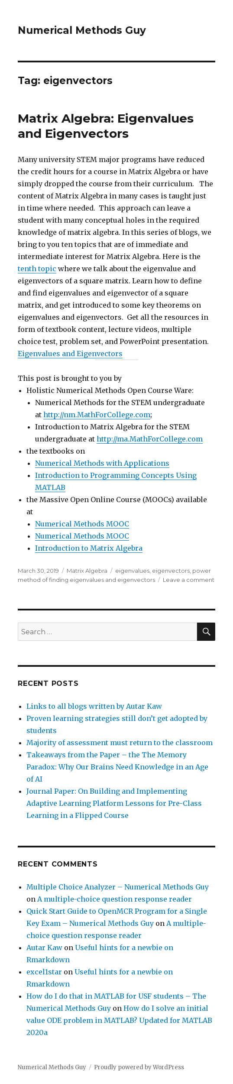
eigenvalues (132, 570)
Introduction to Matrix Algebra (88, 548)
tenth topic (37, 268)
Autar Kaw (44, 947)
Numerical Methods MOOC (82, 523)
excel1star (44, 971)
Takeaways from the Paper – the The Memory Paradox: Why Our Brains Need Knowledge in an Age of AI (117, 766)
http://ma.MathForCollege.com (150, 439)
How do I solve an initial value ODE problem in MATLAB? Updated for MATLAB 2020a (119, 1020)
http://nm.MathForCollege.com (96, 414)
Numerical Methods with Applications (102, 463)
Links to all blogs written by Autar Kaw (94, 706)
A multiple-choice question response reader (114, 899)
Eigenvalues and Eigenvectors (70, 353)
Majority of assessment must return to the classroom (119, 742)
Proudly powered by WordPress (139, 1067)
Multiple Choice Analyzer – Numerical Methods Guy (117, 887)
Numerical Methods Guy (82, 30)
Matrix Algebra (87, 570)
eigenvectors (171, 570)
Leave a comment (188, 579)
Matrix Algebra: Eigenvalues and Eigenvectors (106, 126)
